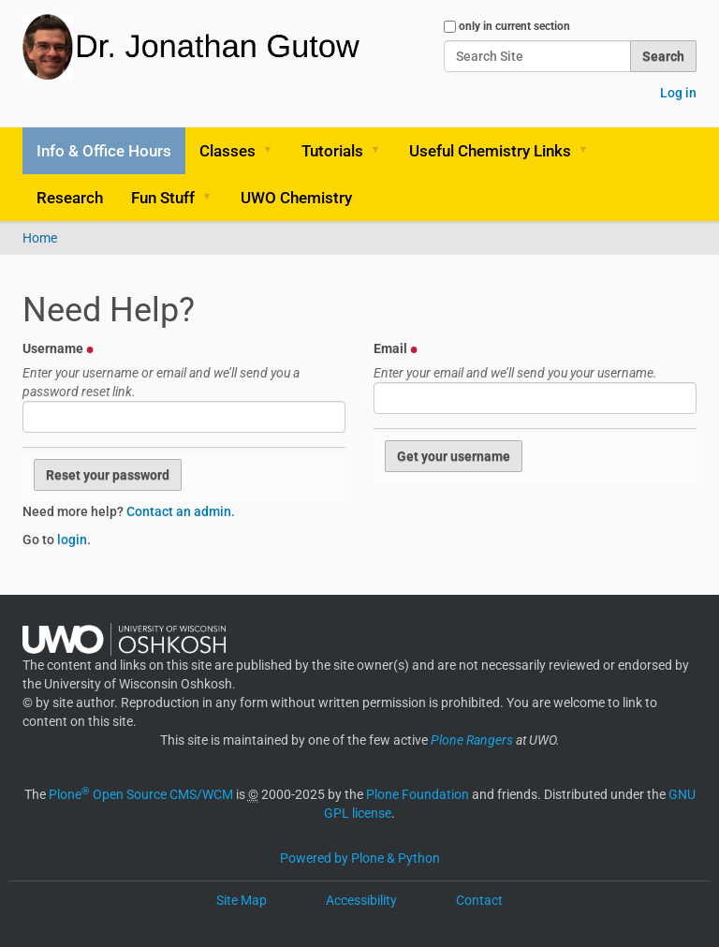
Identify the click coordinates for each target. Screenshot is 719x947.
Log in (678, 92)
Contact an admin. (180, 511)
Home (39, 237)
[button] (274, 150)
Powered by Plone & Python (360, 858)
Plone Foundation (417, 794)
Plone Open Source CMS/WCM (141, 794)
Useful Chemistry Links (490, 150)
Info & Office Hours (104, 150)
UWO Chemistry (296, 197)
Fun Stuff (163, 197)
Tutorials (332, 150)
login (72, 539)
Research (70, 197)
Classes (227, 150)
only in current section (514, 26)
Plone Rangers (472, 739)
